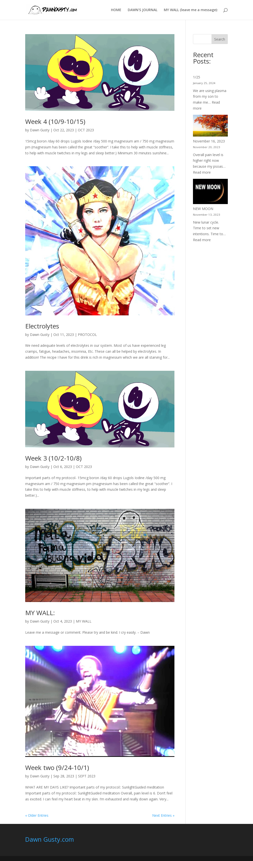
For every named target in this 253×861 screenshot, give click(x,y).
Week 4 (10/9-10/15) (55, 121)
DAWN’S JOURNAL (142, 10)
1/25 (196, 77)
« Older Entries (36, 815)
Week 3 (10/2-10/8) (53, 458)
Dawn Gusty (39, 130)
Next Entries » (163, 815)
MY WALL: (40, 612)
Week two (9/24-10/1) (57, 767)
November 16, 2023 (209, 141)
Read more (202, 172)
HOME (116, 10)
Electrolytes (42, 326)
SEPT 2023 (86, 776)
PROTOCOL (87, 334)
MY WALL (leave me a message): (191, 10)
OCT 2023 (86, 130)
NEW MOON (203, 208)
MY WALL (83, 621)
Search (219, 39)
